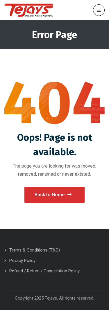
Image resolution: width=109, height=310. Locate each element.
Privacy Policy (22, 260)
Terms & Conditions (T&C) (34, 250)
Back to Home (53, 194)
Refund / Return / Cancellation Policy (44, 271)
